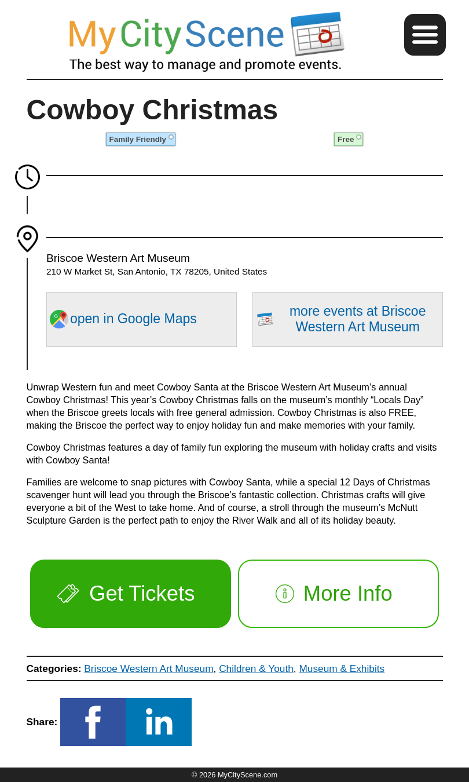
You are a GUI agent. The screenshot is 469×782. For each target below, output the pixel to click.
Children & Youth (256, 668)
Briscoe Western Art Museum (148, 668)
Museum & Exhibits (341, 668)
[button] (425, 35)
